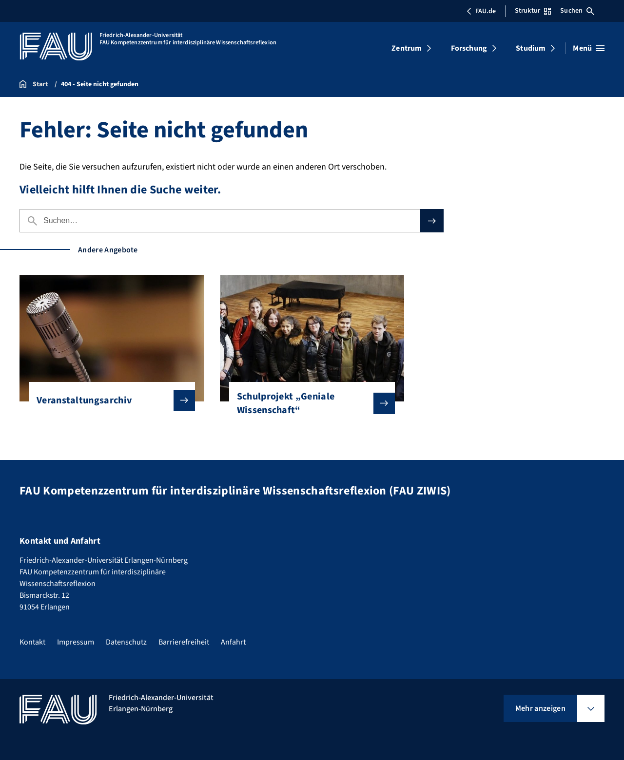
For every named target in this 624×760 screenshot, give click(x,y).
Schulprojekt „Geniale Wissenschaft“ (308, 403)
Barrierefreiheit (183, 642)
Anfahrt (233, 642)
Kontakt (32, 642)
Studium (531, 48)
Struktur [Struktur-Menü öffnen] (533, 11)
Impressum (75, 642)
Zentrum (406, 48)
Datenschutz (126, 642)
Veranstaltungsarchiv (108, 400)
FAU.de (481, 11)
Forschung (469, 48)
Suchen (577, 11)
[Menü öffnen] (588, 48)
